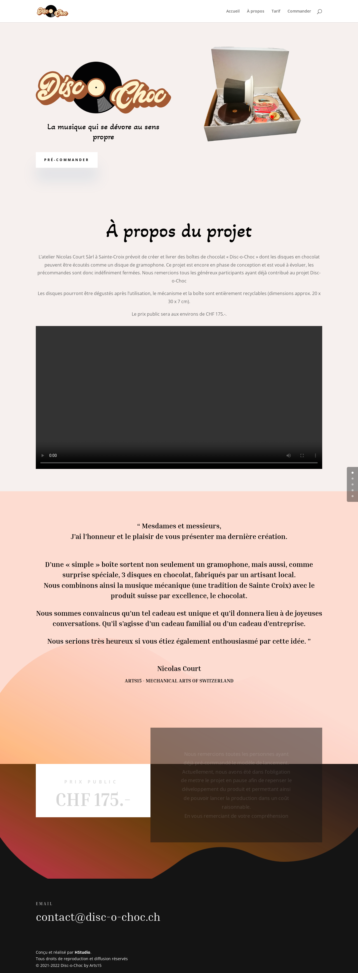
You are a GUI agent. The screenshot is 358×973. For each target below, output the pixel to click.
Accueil (233, 11)
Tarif (276, 11)
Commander (299, 11)
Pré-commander (66, 159)
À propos (255, 11)
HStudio (82, 952)
